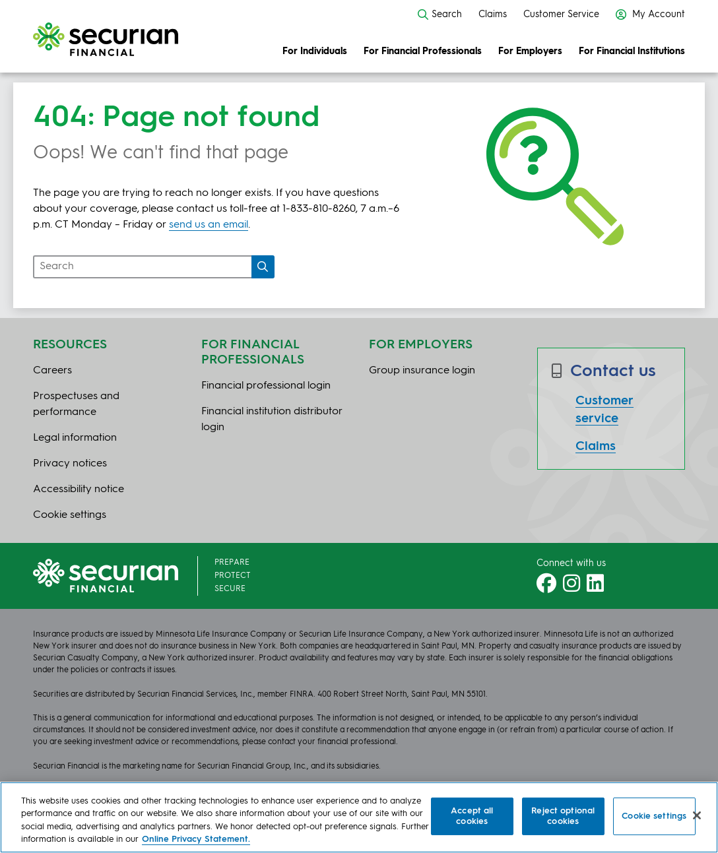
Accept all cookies (472, 816)
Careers (52, 370)
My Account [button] (650, 15)
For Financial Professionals (423, 51)
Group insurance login (422, 370)
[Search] (263, 266)
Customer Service (561, 14)
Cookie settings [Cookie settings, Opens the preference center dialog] (654, 816)
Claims (492, 14)
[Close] (696, 815)
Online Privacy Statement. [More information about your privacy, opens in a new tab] (196, 839)
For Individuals (314, 51)
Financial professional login (266, 386)
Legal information (75, 438)
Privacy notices (70, 463)
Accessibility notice (78, 489)
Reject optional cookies (563, 816)
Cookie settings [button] (69, 515)
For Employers (530, 51)
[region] (359, 817)
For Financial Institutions (632, 51)
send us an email (208, 225)
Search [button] (440, 14)
